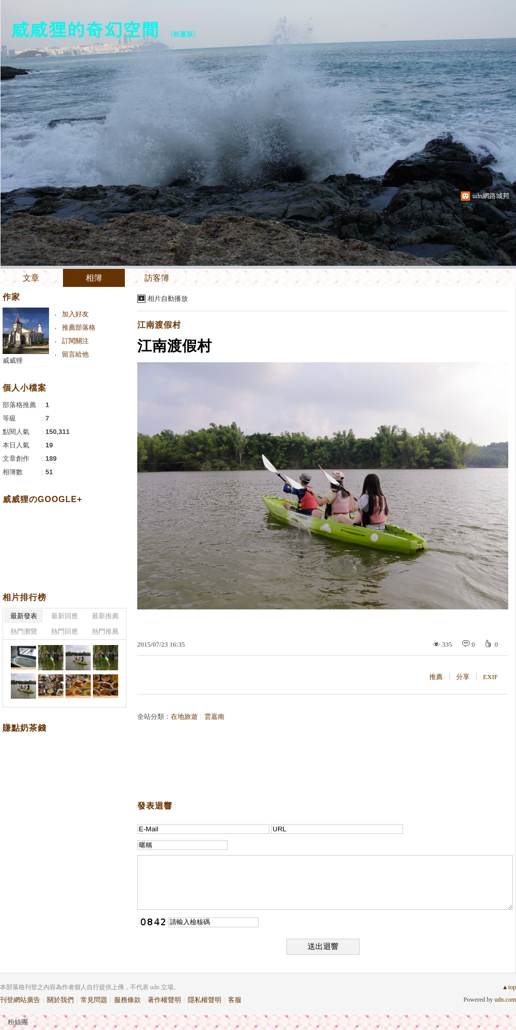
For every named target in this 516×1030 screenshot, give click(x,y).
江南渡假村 (159, 324)
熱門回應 (64, 631)
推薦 (436, 677)
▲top (509, 987)
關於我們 (60, 1000)
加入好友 (75, 314)
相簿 (94, 277)
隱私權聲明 (204, 1000)
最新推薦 (105, 616)
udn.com (505, 999)
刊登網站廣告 (20, 1000)
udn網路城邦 (491, 196)
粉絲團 (18, 1022)
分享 (463, 677)
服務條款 (127, 1000)
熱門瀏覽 (23, 631)
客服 (234, 1000)
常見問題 (93, 1000)
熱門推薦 (105, 631)
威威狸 (13, 360)
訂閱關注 (75, 341)
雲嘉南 (214, 716)
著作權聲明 (164, 1000)
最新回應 (64, 616)
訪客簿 (156, 277)
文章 (31, 277)
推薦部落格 (78, 327)
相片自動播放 (168, 298)
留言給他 (75, 354)
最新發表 (23, 616)
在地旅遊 (184, 716)
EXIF (490, 677)
